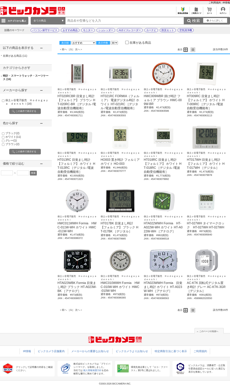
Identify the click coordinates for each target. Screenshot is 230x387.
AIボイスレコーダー (130, 30)
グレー (11, 140)
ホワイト (13, 136)
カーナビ (151, 30)
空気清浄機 (185, 30)
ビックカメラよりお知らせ (132, 351)
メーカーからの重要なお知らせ (90, 351)
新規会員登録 (183, 12)
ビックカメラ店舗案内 (51, 351)
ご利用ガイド (196, 12)
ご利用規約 (215, 2)
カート (209, 12)
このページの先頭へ (208, 331)
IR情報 (226, 2)
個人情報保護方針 (92, 370)
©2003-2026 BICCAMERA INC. (115, 383)
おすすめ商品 (70, 30)
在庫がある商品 (15, 55)
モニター (88, 30)
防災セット (168, 30)
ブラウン (12, 144)
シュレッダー (105, 30)
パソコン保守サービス (44, 30)
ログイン (223, 12)
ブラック (12, 133)
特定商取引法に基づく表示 (171, 351)
